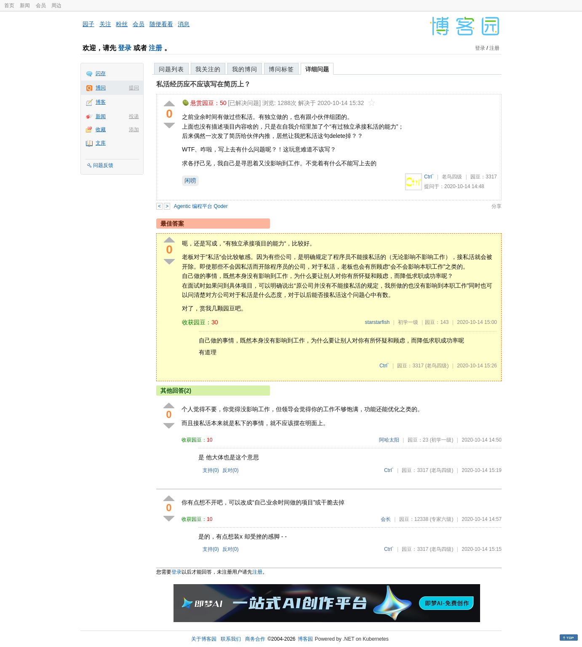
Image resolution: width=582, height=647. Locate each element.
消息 (184, 24)
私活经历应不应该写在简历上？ (203, 84)
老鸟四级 (452, 177)
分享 (496, 206)
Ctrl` (429, 177)
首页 (9, 5)
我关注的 (208, 69)
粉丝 (122, 24)
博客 (101, 102)
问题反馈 (103, 165)
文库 (101, 143)
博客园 (305, 639)
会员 (41, 5)
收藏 (101, 129)
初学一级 (408, 322)
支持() (211, 470)
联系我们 (231, 639)
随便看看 (161, 24)
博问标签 (281, 69)
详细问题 (317, 69)
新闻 (25, 5)
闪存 (101, 73)
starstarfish (377, 322)
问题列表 (171, 69)
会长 (386, 519)
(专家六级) (441, 519)
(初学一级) (441, 440)
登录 (124, 47)
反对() (230, 470)
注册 (155, 47)
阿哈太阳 (389, 440)
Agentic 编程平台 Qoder (201, 206)
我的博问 (244, 69)
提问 (134, 88)
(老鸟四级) (437, 366)
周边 (56, 5)
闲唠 (190, 180)
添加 (134, 129)
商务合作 (255, 639)
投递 (134, 116)
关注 (105, 24)
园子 (88, 24)
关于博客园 (203, 639)
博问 (101, 88)
